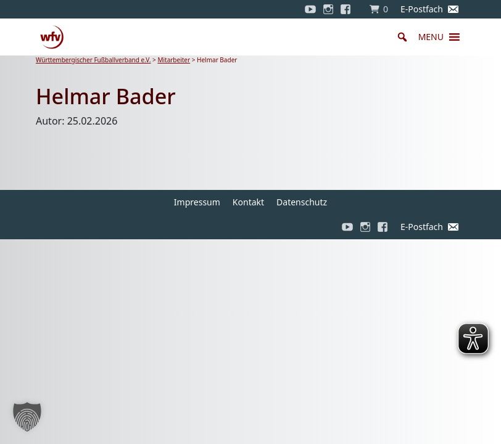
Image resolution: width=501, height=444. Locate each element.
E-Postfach (421, 9)
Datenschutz (301, 202)
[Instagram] (328, 9)
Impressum (197, 202)
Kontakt (248, 202)
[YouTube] (310, 9)
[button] (431, 37)
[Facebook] (348, 9)
